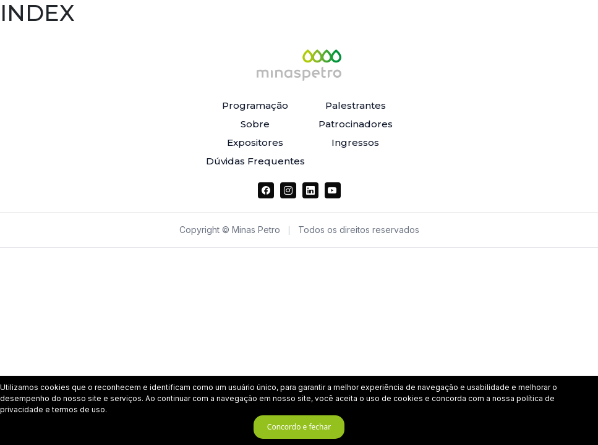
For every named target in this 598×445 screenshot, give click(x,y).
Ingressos (355, 142)
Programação (255, 105)
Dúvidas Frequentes (255, 161)
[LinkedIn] (310, 190)
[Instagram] (288, 190)
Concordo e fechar (299, 427)
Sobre (255, 124)
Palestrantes (355, 105)
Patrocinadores (355, 124)
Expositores (255, 142)
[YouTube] (333, 190)
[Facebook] (266, 190)
